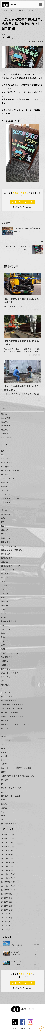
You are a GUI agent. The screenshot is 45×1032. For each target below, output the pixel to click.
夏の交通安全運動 (8, 701)
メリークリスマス (8, 677)
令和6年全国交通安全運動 (12, 716)
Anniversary (7, 689)
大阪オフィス (7, 422)
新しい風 (5, 530)
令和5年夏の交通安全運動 (12, 705)
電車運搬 (5, 780)
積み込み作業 (7, 697)
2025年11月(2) (8, 850)
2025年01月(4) (8, 890)
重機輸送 (5, 486)
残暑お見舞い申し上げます (12, 709)
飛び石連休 (6, 514)
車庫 (3, 800)
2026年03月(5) (8, 834)
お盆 (3, 590)
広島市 (4, 732)
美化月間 (5, 720)
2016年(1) (6, 926)
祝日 (3, 522)
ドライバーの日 (7, 744)
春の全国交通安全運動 (10, 713)
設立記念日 (6, 685)
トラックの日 (7, 740)
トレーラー (6, 641)
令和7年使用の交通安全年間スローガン (18, 776)
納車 (3, 451)
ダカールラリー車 (8, 546)
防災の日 (5, 601)
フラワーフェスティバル (11, 788)
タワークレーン (7, 578)
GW (3, 506)
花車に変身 (6, 728)
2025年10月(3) (8, 854)
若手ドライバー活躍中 (10, 471)
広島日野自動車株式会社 (11, 550)
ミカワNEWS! (7, 438)
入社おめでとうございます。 (13, 498)
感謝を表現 (6, 665)
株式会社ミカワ (9, 10)
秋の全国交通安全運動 (10, 796)
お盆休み (5, 594)
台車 (3, 645)
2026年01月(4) (8, 842)
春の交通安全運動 (8, 824)
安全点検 (5, 752)
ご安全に (5, 586)
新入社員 (5, 526)
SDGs (3, 625)
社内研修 (5, 617)
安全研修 (5, 613)
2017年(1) (6, 922)
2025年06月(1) (8, 870)
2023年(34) (6, 898)
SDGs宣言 (5, 629)
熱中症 (4, 582)
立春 (3, 812)
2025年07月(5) (8, 866)
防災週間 (5, 605)
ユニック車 (6, 494)
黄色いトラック (7, 463)
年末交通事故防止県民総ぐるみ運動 (16, 768)
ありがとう (6, 669)
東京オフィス (7, 430)
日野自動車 (6, 542)
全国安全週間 (7, 558)
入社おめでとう (7, 502)
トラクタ (5, 490)
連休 (3, 518)
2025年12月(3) (8, 846)
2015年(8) (6, 930)
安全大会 (5, 562)
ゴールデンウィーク (9, 510)
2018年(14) (6, 918)
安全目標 (5, 534)
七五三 (4, 764)
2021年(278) (7, 906)
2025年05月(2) (8, 874)
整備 (3, 637)
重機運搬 (5, 482)
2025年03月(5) (8, 882)
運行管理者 (6, 554)
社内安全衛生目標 (8, 621)
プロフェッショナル (9, 653)
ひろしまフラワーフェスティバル (15, 724)
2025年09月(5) (8, 858)
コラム (4, 414)
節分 (3, 816)
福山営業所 (32, 10)
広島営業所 (6, 418)
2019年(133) (7, 914)
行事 (3, 597)
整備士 (4, 633)
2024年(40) (6, 894)
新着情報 (21, 10)
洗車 (3, 760)
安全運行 (5, 756)
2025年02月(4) (8, 886)
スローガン (6, 538)
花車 (3, 792)
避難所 (4, 609)
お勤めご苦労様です (9, 673)
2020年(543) (7, 910)
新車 (3, 455)
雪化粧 (4, 804)
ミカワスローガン (8, 570)
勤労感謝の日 (7, 657)
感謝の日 (5, 661)
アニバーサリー (7, 693)
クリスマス (6, 681)
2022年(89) (6, 902)
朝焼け (4, 736)
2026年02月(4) (8, 838)
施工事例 (5, 574)
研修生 (4, 772)
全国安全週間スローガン (11, 566)
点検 (3, 748)
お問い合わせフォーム (22, 202)
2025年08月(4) (8, 862)
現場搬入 (5, 475)
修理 (3, 649)
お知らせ (5, 434)
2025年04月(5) (8, 878)
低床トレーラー (7, 478)
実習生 (4, 808)
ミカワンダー (7, 459)
